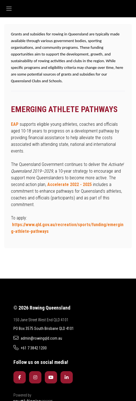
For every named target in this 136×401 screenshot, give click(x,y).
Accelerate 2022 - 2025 (69, 184)
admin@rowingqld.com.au (37, 337)
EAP (14, 124)
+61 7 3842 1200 (30, 347)
